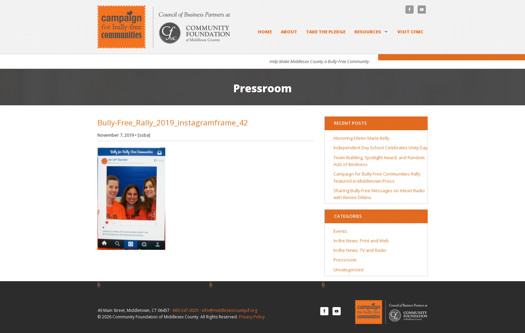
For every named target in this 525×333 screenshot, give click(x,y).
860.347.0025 (186, 310)
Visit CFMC (410, 32)
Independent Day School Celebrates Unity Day (380, 148)
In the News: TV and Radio (360, 250)
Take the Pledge (325, 32)
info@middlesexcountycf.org (229, 310)
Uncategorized (349, 270)
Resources (367, 32)
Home (265, 32)
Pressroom (345, 260)
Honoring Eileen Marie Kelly (361, 138)
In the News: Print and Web (361, 241)
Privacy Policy (252, 317)
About (289, 32)
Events (340, 231)
